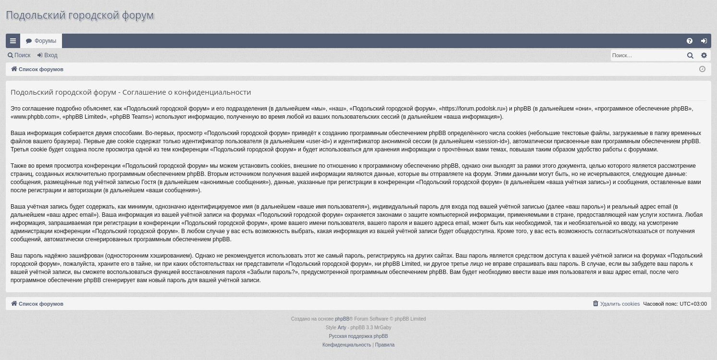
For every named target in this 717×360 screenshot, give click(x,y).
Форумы (45, 40)
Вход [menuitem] (706, 42)
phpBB (342, 319)
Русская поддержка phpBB (358, 336)
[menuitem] (689, 41)
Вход (50, 55)
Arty (342, 327)
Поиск (22, 55)
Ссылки (15, 42)
